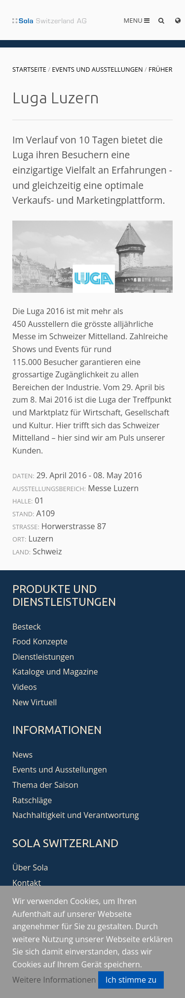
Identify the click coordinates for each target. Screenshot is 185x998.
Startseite (29, 69)
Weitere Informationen (54, 979)
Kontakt (26, 882)
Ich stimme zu (131, 979)
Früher (160, 69)
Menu (137, 20)
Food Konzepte (40, 641)
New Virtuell (34, 702)
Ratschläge (32, 800)
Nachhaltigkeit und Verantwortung (75, 815)
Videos (24, 686)
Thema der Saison (45, 784)
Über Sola (30, 867)
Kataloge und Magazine (55, 671)
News (22, 754)
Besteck (26, 626)
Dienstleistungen (43, 656)
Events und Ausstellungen (97, 69)
